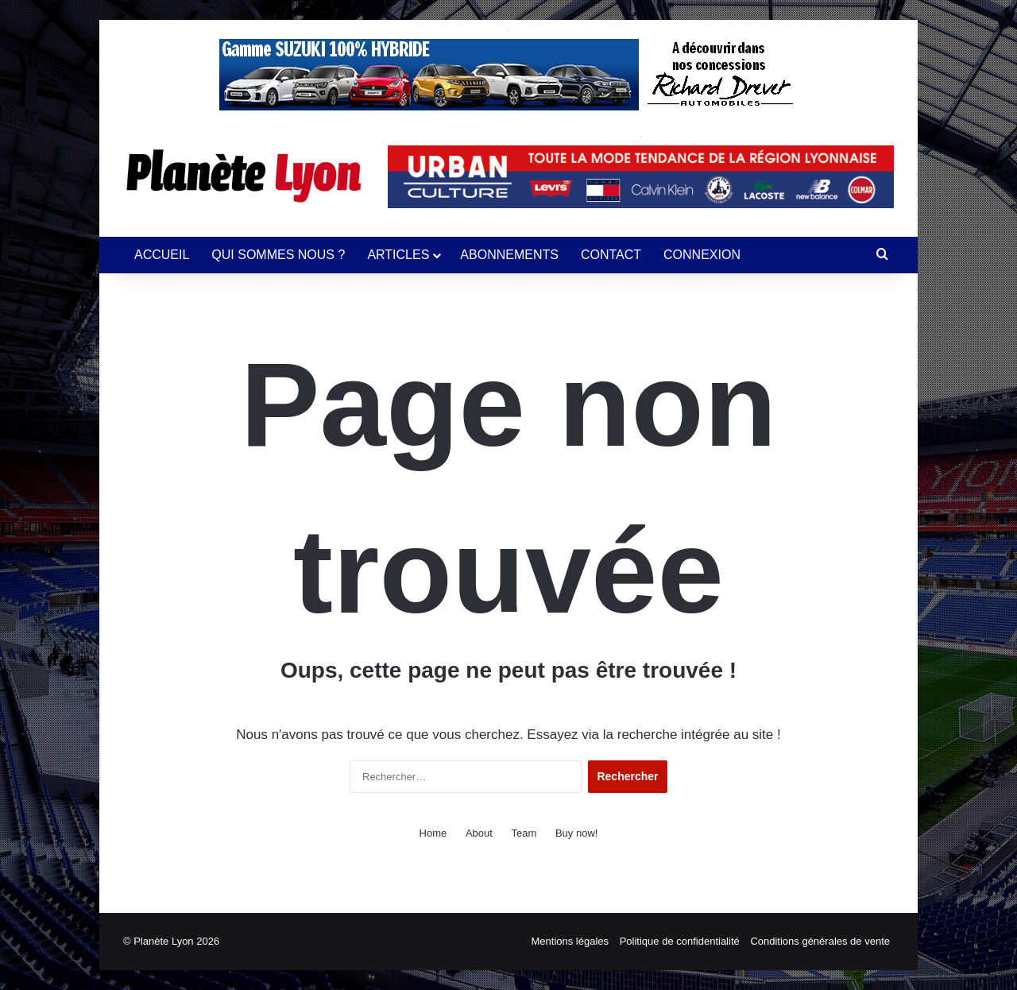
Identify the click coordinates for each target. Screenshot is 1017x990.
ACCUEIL (161, 254)
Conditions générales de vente (820, 941)
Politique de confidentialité (680, 941)
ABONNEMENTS (509, 254)
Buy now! (576, 833)
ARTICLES (398, 254)
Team (524, 833)
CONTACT (611, 254)
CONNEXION (702, 254)
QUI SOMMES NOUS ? (278, 254)
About (479, 833)
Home (433, 833)
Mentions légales (570, 941)
